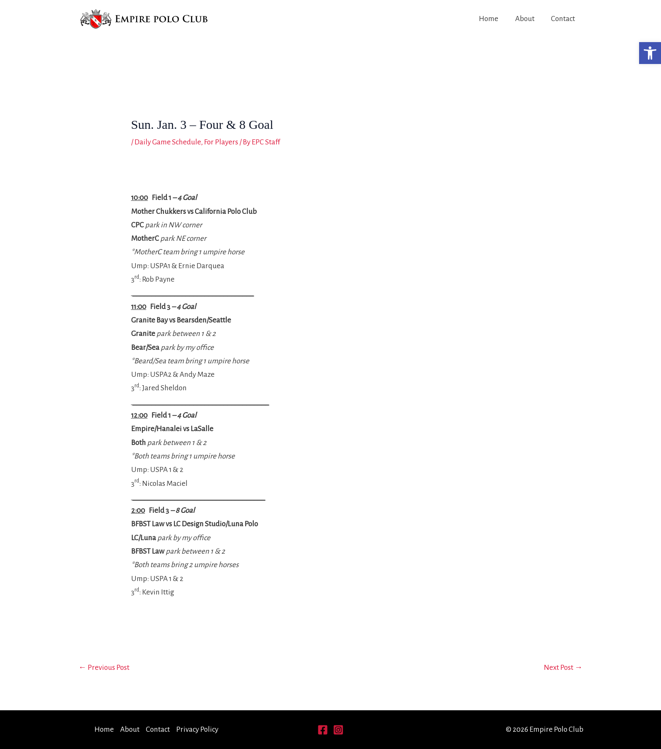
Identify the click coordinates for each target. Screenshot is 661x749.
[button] (650, 53)
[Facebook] (322, 730)
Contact (563, 19)
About (525, 19)
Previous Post (103, 668)
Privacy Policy (197, 729)
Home (490, 19)
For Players (221, 142)
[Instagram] (338, 730)
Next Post (563, 668)
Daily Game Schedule (167, 142)
